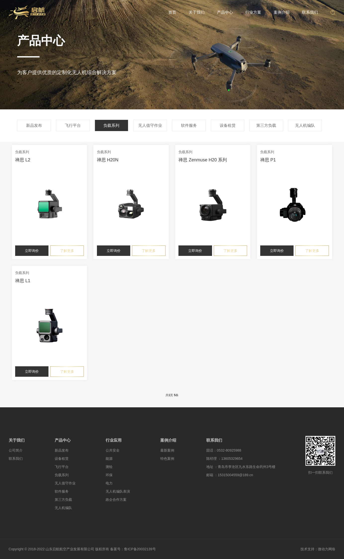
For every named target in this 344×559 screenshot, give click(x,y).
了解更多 (67, 251)
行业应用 (114, 440)
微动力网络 (326, 549)
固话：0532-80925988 (223, 450)
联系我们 (310, 12)
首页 (172, 12)
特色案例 (167, 459)
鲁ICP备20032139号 (140, 549)
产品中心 (225, 12)
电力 (109, 483)
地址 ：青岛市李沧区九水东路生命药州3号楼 (240, 467)
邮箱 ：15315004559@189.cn (229, 475)
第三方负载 (266, 125)
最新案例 (167, 450)
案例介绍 (282, 12)
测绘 (109, 467)
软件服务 (189, 125)
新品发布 (34, 125)
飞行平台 (73, 125)
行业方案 (253, 12)
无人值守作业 (150, 125)
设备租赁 (228, 125)
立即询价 (32, 251)
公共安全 (113, 450)
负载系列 (111, 125)
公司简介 (16, 450)
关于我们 (197, 12)
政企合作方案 (116, 500)
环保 (109, 475)
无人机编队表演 (118, 491)
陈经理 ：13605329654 (224, 459)
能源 (109, 459)
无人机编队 (305, 125)
